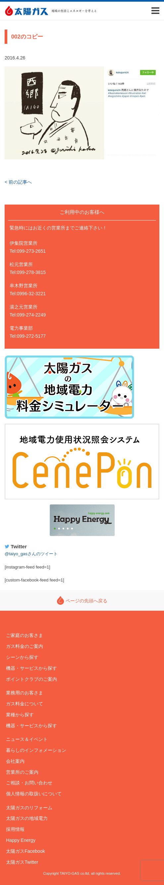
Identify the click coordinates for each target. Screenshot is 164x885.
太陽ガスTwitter (22, 862)
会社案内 (15, 761)
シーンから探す (22, 657)
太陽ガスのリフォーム (29, 807)
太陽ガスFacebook (25, 851)
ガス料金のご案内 (24, 646)
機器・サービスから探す (31, 668)
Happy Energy (82, 520)
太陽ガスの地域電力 (27, 818)
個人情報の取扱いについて (34, 793)
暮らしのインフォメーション (36, 750)
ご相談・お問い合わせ (29, 782)
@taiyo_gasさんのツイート (31, 553)
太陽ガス (26, 11)
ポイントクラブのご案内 (31, 679)
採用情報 (15, 829)
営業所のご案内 (22, 772)
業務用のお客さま (24, 692)
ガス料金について (24, 703)
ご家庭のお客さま (24, 635)
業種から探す (20, 714)
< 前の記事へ (18, 182)
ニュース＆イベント (27, 739)
